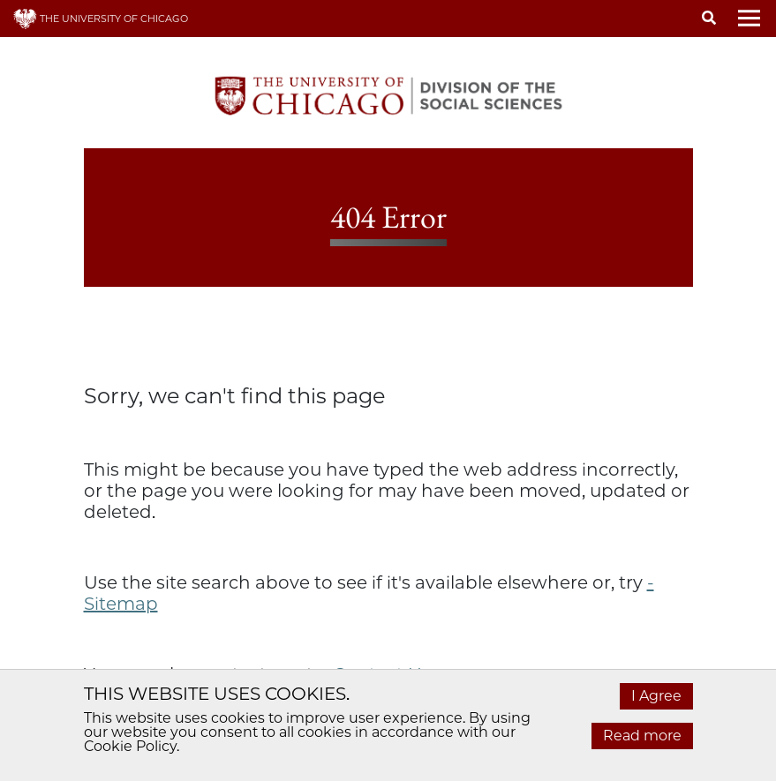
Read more (642, 735)
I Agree (656, 695)
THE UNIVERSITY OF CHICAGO (100, 18)
